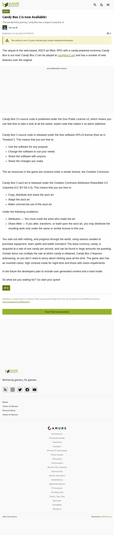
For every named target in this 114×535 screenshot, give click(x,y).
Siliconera (57, 459)
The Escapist (57, 463)
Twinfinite (57, 442)
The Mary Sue (57, 492)
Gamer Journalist (57, 475)
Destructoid (57, 471)
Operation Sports (57, 484)
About (5, 402)
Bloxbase (57, 509)
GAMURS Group (106, 516)
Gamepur (57, 446)
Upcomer (57, 500)
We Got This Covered (57, 467)
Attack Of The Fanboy (57, 450)
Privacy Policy (8, 410)
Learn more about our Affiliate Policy (16, 301)
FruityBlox (57, 504)
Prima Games (57, 454)
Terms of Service (10, 406)
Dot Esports (57, 433)
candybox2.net (66, 55)
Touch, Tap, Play (57, 496)
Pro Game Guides (57, 438)
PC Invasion (57, 488)
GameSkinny (57, 479)
